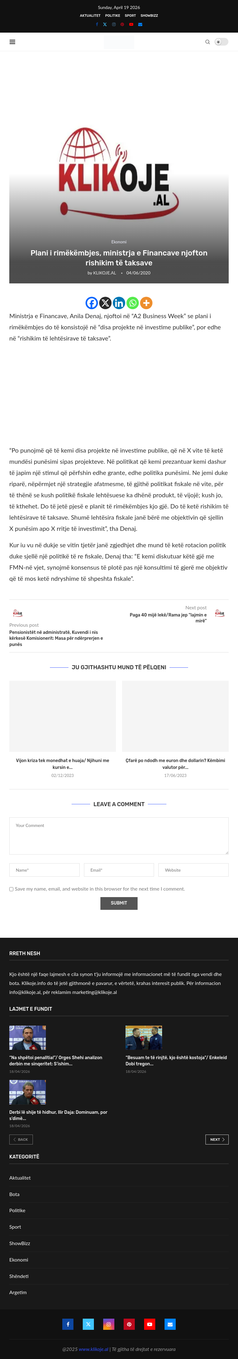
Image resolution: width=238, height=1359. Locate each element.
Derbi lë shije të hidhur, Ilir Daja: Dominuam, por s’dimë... (58, 1115)
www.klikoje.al (93, 1349)
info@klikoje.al (25, 992)
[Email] (140, 24)
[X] (105, 303)
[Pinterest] (122, 24)
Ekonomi (18, 1259)
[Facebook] (97, 24)
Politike (112, 16)
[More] (146, 303)
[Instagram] (114, 24)
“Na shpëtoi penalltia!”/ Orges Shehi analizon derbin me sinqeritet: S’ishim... (55, 1061)
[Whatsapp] (132, 303)
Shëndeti (19, 1276)
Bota (14, 1194)
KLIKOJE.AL (104, 272)
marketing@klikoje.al (95, 992)
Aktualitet (90, 16)
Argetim (18, 1292)
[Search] (208, 42)
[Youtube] (131, 24)
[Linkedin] (119, 303)
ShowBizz (149, 16)
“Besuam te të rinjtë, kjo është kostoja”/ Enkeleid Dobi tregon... (176, 1061)
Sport (130, 16)
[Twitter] (105, 24)
